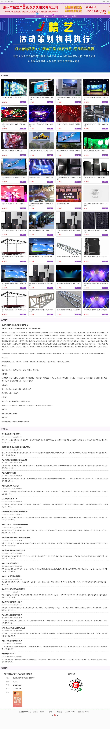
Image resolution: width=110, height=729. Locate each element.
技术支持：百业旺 (70, 712)
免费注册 (59, 712)
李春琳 (87, 712)
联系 (23, 102)
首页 (35, 16)
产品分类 (55, 16)
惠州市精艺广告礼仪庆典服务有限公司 (16, 325)
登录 (108, 1)
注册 (104, 1)
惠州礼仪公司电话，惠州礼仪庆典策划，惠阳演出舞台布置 (21, 328)
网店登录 (51, 712)
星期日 (13, 1)
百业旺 (2, 1)
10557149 (42, 712)
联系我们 (74, 16)
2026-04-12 (8, 1)
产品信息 (45, 16)
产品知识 (65, 16)
